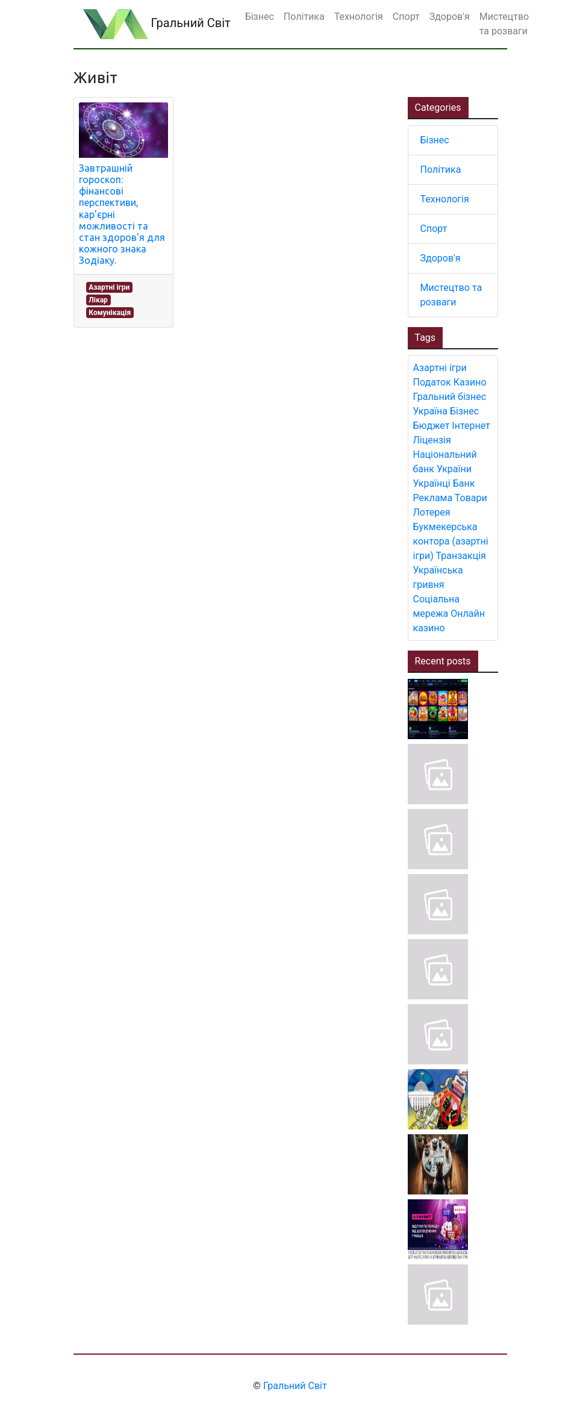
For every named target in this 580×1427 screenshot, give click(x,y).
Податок (432, 382)
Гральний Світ (157, 24)
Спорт (433, 228)
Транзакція (461, 555)
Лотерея (432, 512)
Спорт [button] (406, 16)
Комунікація (110, 312)
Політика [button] (304, 16)
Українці (432, 483)
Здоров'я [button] (449, 16)
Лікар (98, 300)
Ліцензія (432, 440)
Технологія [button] (358, 16)
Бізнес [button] (259, 16)
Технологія (444, 199)
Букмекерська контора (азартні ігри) (450, 541)
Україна (430, 411)
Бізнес (434, 140)
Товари (471, 498)
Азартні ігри (109, 287)
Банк (464, 483)
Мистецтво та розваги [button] (504, 24)
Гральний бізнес (450, 396)
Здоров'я (440, 258)
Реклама (433, 498)
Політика (440, 169)
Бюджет (431, 425)
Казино (470, 382)
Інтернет (471, 425)
